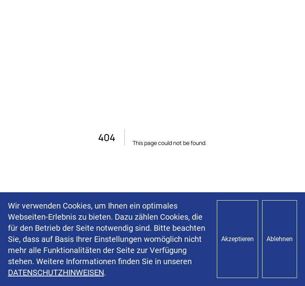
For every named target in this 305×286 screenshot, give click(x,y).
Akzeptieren (237, 239)
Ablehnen (279, 239)
